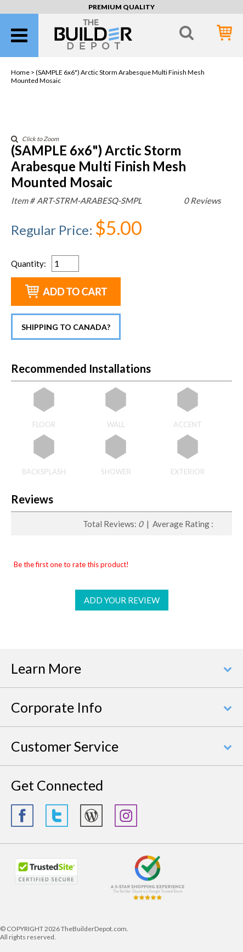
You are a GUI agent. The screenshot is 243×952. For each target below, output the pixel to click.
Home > (23, 72)
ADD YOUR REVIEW (122, 600)
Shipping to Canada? (65, 327)
